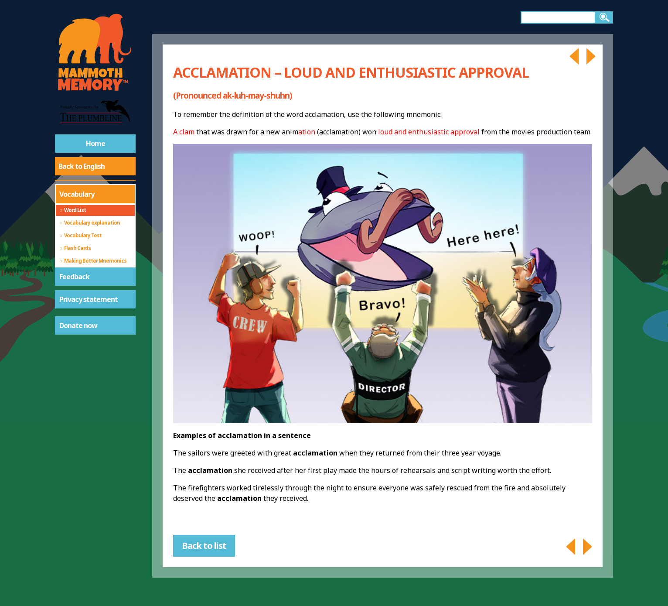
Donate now (78, 325)
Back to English (81, 166)
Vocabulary (76, 194)
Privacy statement (88, 299)
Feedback (74, 276)
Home (95, 143)
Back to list (204, 545)
